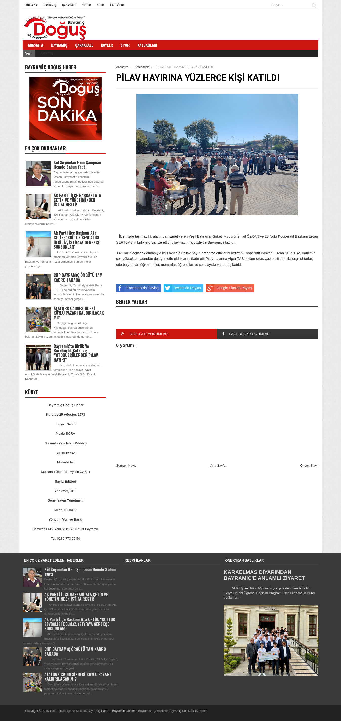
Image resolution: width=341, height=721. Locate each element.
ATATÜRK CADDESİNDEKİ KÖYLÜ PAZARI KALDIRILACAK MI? (79, 313)
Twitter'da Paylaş (182, 288)
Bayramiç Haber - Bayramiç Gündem (113, 711)
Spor (100, 5)
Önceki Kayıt (309, 465)
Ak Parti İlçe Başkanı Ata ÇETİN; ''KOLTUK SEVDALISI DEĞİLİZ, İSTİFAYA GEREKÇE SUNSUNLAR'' (77, 240)
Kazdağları (117, 5)
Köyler (86, 5)
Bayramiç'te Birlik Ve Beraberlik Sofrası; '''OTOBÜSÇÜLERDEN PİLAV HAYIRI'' (76, 353)
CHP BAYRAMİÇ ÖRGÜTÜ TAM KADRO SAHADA (78, 277)
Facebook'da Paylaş (137, 288)
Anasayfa (32, 5)
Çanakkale (69, 5)
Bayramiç (50, 5)
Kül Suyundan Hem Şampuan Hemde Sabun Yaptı (77, 164)
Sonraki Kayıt (126, 465)
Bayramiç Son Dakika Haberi (188, 711)
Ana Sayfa (217, 465)
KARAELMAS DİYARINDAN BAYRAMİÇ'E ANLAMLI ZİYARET (264, 575)
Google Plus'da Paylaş (229, 288)
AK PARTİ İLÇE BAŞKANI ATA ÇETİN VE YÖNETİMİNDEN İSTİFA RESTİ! (77, 200)
